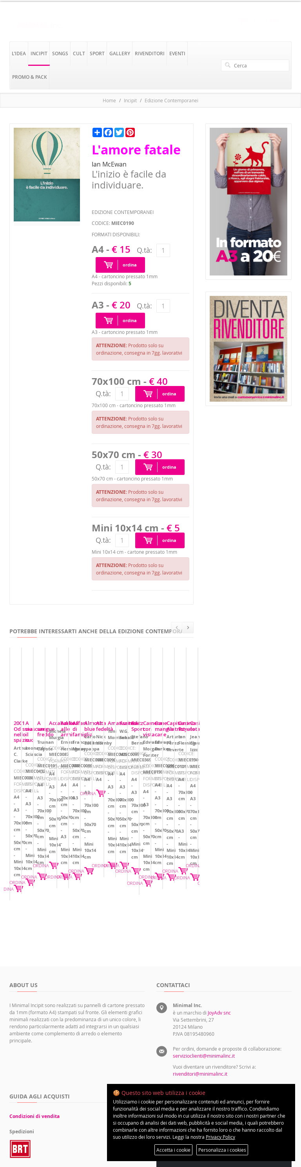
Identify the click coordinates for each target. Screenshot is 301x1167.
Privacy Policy (220, 1137)
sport (97, 53)
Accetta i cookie (173, 1150)
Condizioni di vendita (34, 1016)
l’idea (19, 53)
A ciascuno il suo (132, 770)
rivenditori (150, 53)
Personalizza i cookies (222, 1150)
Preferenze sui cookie (256, 1050)
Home (109, 100)
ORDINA (83, 822)
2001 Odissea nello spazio (44, 770)
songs (60, 53)
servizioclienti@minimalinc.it (204, 956)
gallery (119, 53)
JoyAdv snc (219, 913)
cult (79, 53)
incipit (39, 53)
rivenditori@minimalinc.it (200, 974)
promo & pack (29, 77)
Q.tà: (144, 250)
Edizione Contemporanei (171, 100)
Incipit (130, 100)
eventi (177, 53)
